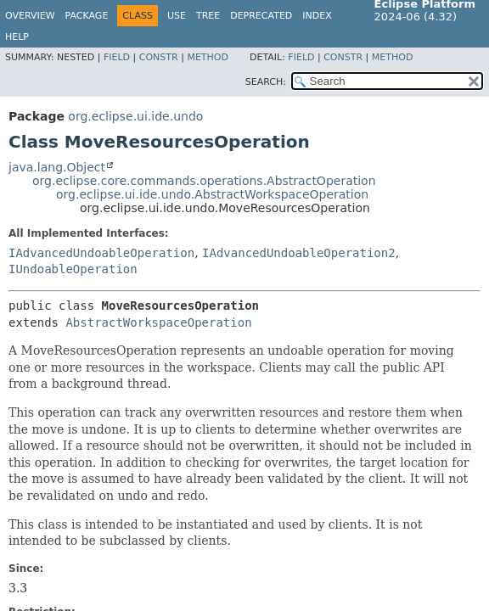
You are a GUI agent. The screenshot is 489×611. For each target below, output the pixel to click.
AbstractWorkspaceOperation (158, 322)
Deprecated (261, 15)
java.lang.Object (56, 167)
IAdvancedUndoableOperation (101, 253)
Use (176, 15)
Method (207, 57)
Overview (30, 15)
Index (316, 15)
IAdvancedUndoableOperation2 (299, 253)
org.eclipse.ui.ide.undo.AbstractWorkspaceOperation (212, 194)
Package (87, 15)
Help (17, 36)
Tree (208, 15)
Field (117, 57)
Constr (158, 57)
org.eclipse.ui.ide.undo (135, 116)
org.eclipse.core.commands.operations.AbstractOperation (204, 181)
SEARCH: (265, 81)
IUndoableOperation (73, 269)
